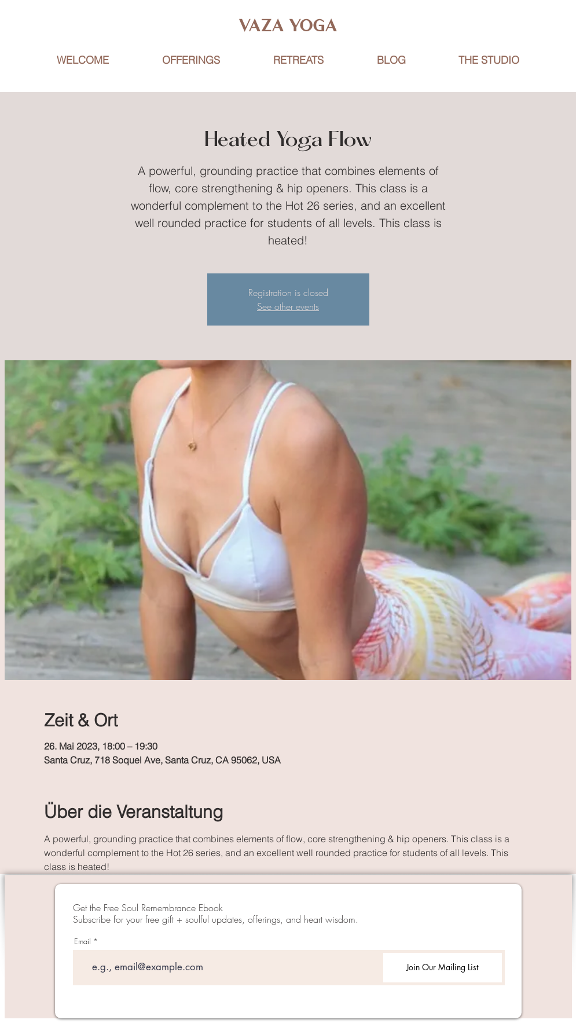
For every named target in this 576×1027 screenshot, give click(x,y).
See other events (288, 306)
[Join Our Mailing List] (442, 967)
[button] (298, 60)
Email (82, 941)
